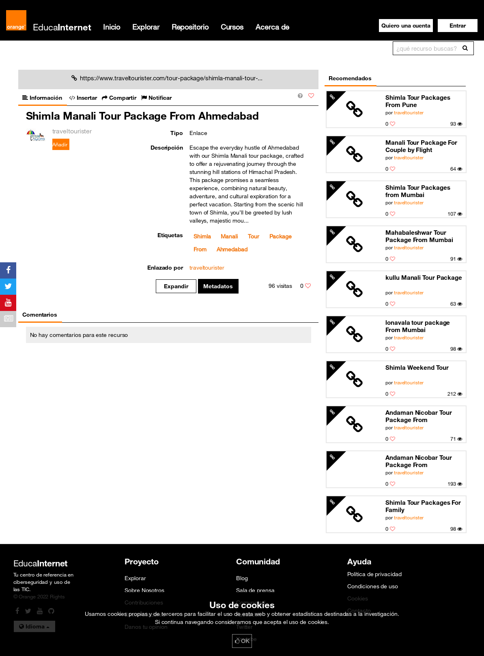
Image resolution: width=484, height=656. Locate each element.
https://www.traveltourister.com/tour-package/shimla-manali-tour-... (166, 77)
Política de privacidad (374, 574)
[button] (457, 25)
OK (242, 641)
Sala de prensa (255, 590)
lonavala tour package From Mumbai (417, 326)
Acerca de (272, 26)
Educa (62, 26)
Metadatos (218, 286)
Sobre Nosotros (144, 590)
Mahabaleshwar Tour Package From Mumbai (419, 236)
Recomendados (350, 78)
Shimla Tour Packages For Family (423, 506)
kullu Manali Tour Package (423, 277)
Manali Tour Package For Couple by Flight (421, 146)
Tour (253, 236)
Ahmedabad (232, 249)
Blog (242, 578)
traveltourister (409, 112)
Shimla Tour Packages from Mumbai (417, 191)
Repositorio (190, 26)
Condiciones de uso (372, 586)
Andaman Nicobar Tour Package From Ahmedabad (418, 416)
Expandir (176, 286)
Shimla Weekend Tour (416, 367)
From (200, 249)
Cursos (232, 26)
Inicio (111, 26)
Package (280, 236)
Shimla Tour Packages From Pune (417, 101)
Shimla (202, 236)
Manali (229, 236)
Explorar (145, 26)
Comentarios (39, 314)
